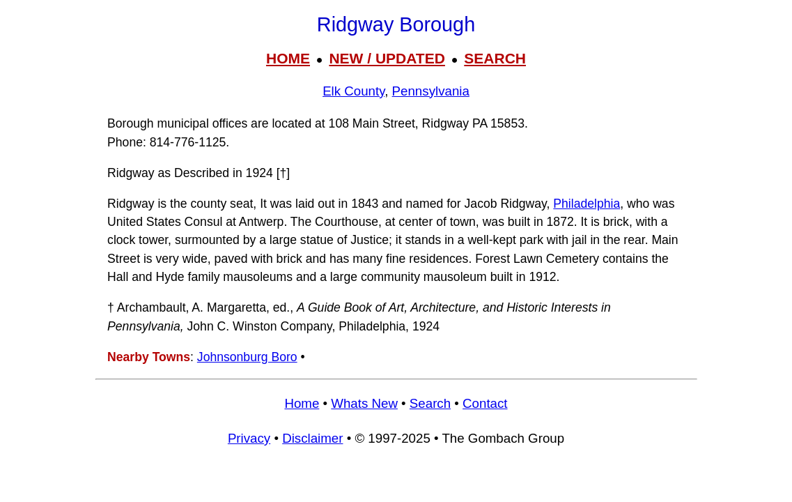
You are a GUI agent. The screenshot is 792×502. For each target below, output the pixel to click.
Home (301, 403)
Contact (485, 403)
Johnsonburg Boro (247, 357)
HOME (288, 58)
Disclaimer (312, 438)
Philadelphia (586, 204)
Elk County (354, 91)
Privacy (249, 438)
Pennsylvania (430, 91)
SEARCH (495, 58)
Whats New (364, 403)
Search (430, 403)
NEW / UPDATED (386, 58)
